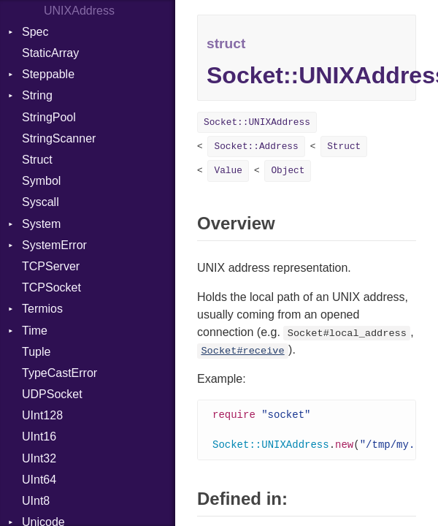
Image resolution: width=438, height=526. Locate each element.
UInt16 (39, 436)
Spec (35, 32)
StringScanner (59, 138)
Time (34, 330)
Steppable (48, 74)
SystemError (54, 245)
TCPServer (51, 266)
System (41, 224)
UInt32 (39, 458)
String (37, 95)
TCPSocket (51, 287)
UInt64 (39, 479)
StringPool (49, 117)
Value (228, 170)
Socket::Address (256, 146)
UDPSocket (52, 394)
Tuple (36, 352)
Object (287, 170)
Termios (42, 308)
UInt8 (36, 501)
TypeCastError (59, 373)
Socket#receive (242, 351)
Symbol (41, 181)
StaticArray (50, 53)
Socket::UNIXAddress (257, 122)
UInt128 (42, 415)
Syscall (40, 202)
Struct (37, 159)
